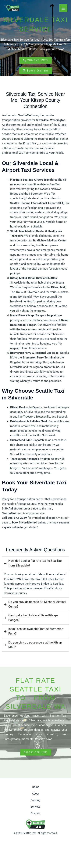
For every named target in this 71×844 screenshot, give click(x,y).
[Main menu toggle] (63, 8)
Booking (35, 800)
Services (35, 806)
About (35, 793)
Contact (35, 813)
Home (35, 787)
